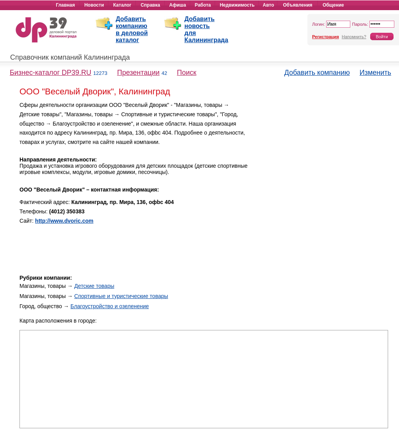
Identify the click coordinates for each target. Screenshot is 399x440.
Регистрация (325, 36)
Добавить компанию (317, 72)
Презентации (138, 72)
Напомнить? (354, 36)
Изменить (375, 72)
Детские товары (94, 286)
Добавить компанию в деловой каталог (132, 29)
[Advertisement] (321, 155)
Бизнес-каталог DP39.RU (50, 72)
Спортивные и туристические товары (121, 296)
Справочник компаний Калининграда (70, 57)
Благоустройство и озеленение (110, 306)
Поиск (186, 72)
